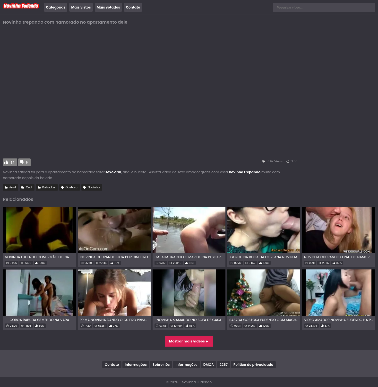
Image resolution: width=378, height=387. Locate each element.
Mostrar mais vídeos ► (189, 341)
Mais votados (108, 7)
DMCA (208, 364)
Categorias (55, 7)
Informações (136, 364)
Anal (12, 187)
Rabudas (48, 187)
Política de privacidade (253, 364)
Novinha (94, 187)
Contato (133, 7)
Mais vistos (81, 7)
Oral (29, 187)
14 (12, 162)
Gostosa (72, 187)
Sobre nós (161, 364)
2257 (224, 364)
